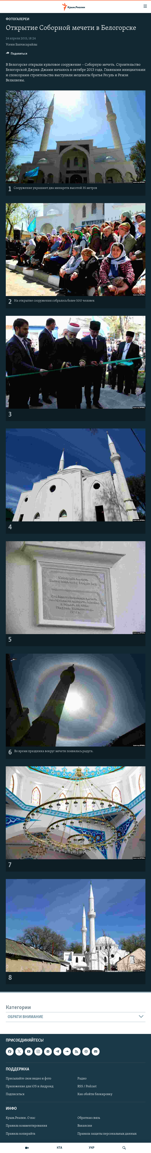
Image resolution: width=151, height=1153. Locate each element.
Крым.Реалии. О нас (20, 1118)
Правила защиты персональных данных (107, 1133)
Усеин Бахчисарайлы (21, 44)
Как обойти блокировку (94, 1094)
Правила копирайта (20, 1133)
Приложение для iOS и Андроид (30, 1086)
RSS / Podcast (86, 1086)
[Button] (16, 55)
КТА (59, 1147)
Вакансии (84, 1126)
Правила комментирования (26, 1126)
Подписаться (15, 1094)
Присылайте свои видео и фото (28, 1078)
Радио (82, 1078)
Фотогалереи (17, 19)
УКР (91, 1147)
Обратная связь (88, 1118)
